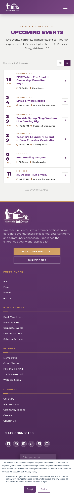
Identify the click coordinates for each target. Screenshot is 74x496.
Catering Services (13, 339)
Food (6, 287)
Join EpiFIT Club (37, 260)
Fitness (7, 292)
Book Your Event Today (37, 251)
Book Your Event (12, 317)
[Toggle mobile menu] (65, 7)
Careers (7, 415)
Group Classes (11, 363)
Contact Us (9, 420)
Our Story (8, 398)
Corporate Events (13, 328)
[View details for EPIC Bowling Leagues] (37, 158)
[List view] (67, 63)
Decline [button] (44, 489)
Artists (7, 298)
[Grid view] (60, 63)
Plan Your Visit (11, 404)
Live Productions (12, 333)
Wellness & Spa (12, 380)
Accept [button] (30, 489)
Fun (5, 281)
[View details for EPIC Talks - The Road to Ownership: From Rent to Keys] (37, 81)
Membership (10, 357)
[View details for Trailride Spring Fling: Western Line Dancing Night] (37, 120)
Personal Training (13, 368)
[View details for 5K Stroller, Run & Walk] (37, 175)
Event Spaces (11, 322)
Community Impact (14, 409)
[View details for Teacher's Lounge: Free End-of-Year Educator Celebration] (37, 139)
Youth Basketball (13, 374)
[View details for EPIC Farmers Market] (37, 101)
